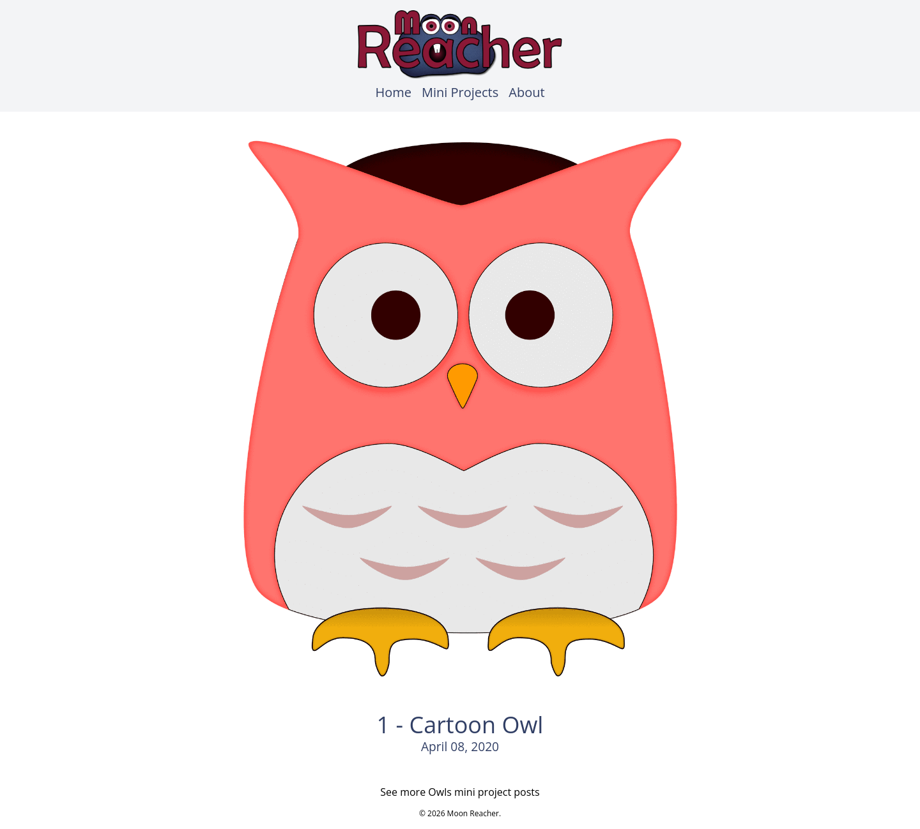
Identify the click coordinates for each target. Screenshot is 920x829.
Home (393, 92)
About (526, 92)
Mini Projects (460, 92)
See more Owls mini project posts (459, 792)
